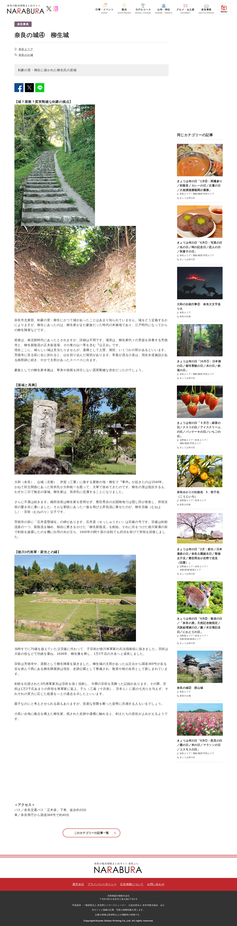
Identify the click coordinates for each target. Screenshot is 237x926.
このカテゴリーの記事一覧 (91, 832)
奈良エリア (26, 49)
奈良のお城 (26, 54)
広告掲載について (131, 884)
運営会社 (78, 884)
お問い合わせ (156, 884)
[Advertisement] (200, 74)
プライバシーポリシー (102, 884)
